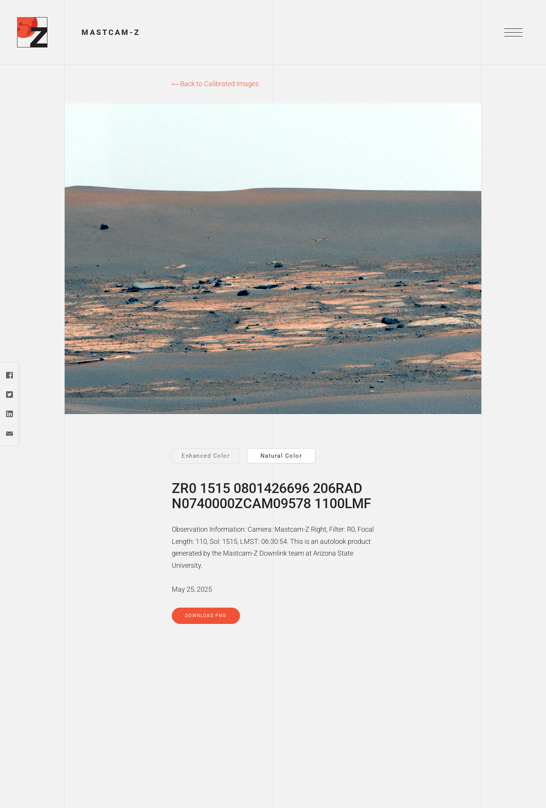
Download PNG (205, 615)
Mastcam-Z (111, 32)
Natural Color (281, 455)
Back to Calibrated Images (215, 84)
